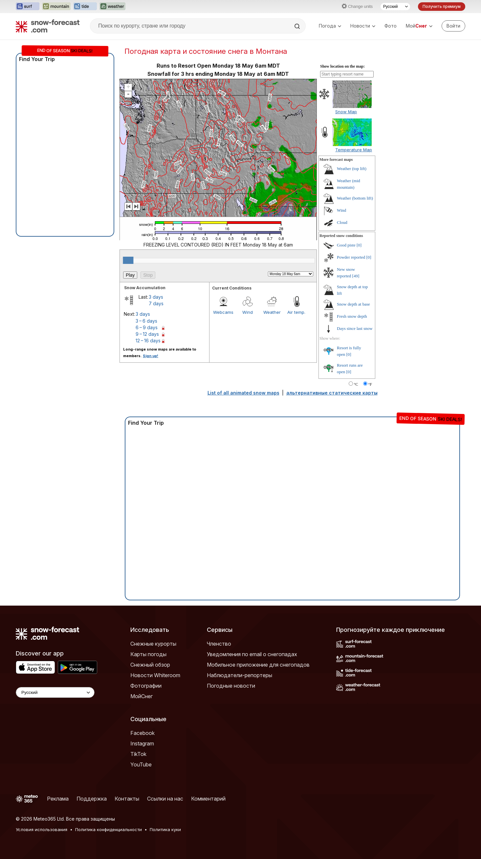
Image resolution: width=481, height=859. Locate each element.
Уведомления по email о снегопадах (252, 654)
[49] (356, 275)
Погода (330, 26)
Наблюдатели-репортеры (239, 675)
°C (356, 384)
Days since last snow (355, 328)
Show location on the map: (342, 66)
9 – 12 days (147, 334)
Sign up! (150, 356)
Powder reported (351, 257)
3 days (156, 297)
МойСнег (141, 696)
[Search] (297, 26)
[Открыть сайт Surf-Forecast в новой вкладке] (27, 6)
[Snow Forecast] (47, 25)
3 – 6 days (146, 321)
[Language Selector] (55, 692)
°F (370, 384)
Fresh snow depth (352, 316)
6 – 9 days (147, 327)
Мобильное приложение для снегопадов (258, 664)
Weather (272, 312)
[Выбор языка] (395, 6)
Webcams (223, 312)
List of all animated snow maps (243, 393)
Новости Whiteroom (155, 675)
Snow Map (346, 111)
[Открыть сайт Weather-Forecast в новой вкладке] (112, 6)
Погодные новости (231, 685)
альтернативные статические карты (332, 393)
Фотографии (146, 685)
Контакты (127, 798)
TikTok (138, 754)
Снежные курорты (153, 643)
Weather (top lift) (351, 168)
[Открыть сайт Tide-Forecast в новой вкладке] (85, 6)
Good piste (346, 245)
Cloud (342, 222)
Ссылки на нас (165, 798)
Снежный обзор (150, 664)
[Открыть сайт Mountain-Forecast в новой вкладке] (56, 6)
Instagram (142, 743)
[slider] (128, 260)
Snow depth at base (353, 304)
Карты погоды (148, 654)
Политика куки (165, 829)
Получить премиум (442, 6)
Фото (390, 26)
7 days (156, 303)
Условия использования (41, 829)
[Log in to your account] (453, 26)
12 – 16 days (148, 340)
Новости (362, 26)
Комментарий (208, 798)
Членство (219, 643)
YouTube (141, 764)
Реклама (58, 798)
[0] (359, 245)
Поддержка (92, 798)
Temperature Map (353, 149)
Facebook (142, 733)
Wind (247, 312)
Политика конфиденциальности (108, 829)
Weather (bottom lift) (355, 198)
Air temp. (296, 312)
